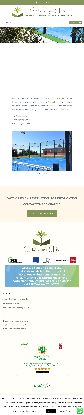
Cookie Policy (65, 411)
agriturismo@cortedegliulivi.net (18, 308)
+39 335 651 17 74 (12, 303)
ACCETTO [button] (51, 411)
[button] (75, 22)
